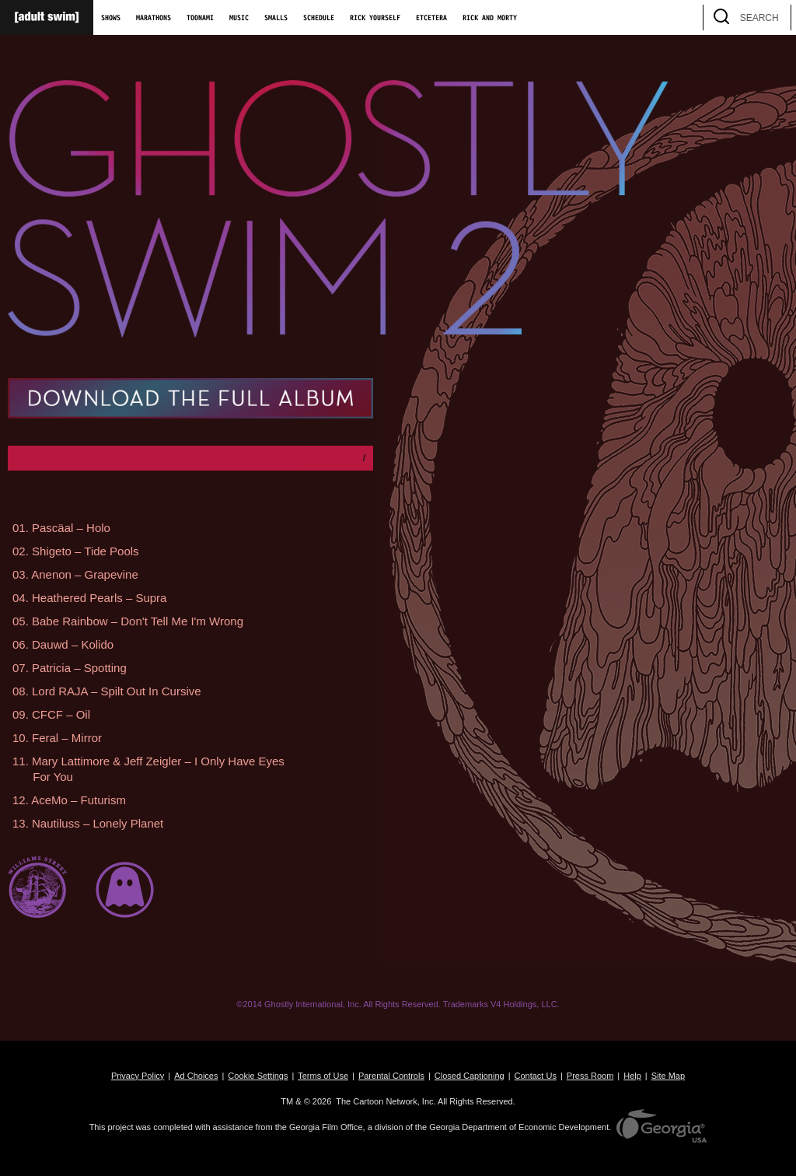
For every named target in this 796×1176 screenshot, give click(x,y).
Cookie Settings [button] (258, 1075)
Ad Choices (196, 1075)
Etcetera (431, 18)
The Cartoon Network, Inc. (385, 1101)
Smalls (276, 18)
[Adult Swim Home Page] (46, 17)
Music (239, 18)
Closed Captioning (469, 1075)
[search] (772, 17)
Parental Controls (391, 1075)
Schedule (318, 18)
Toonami (200, 18)
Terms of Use (323, 1075)
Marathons (153, 18)
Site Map (668, 1075)
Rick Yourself (375, 18)
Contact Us (536, 1075)
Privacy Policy (137, 1075)
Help (632, 1075)
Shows (110, 18)
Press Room (590, 1075)
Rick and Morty (490, 18)
